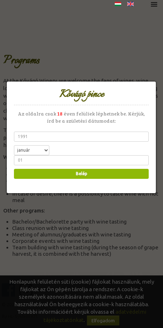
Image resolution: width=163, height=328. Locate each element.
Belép (81, 173)
